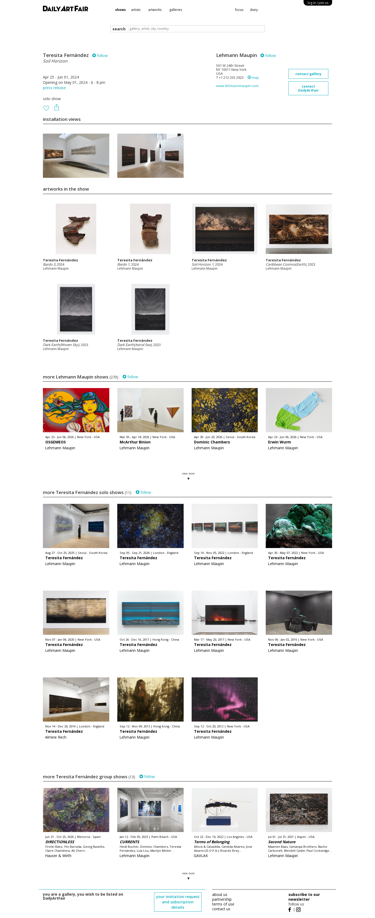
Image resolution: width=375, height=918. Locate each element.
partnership (222, 899)
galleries (175, 9)
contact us (221, 908)
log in (318, 3)
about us (219, 894)
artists (135, 9)
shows (120, 9)
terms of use (223, 904)
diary (254, 9)
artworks (155, 9)
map (253, 77)
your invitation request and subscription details (178, 902)
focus (239, 9)
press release (54, 87)
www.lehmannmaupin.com (237, 86)
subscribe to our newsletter (304, 897)
